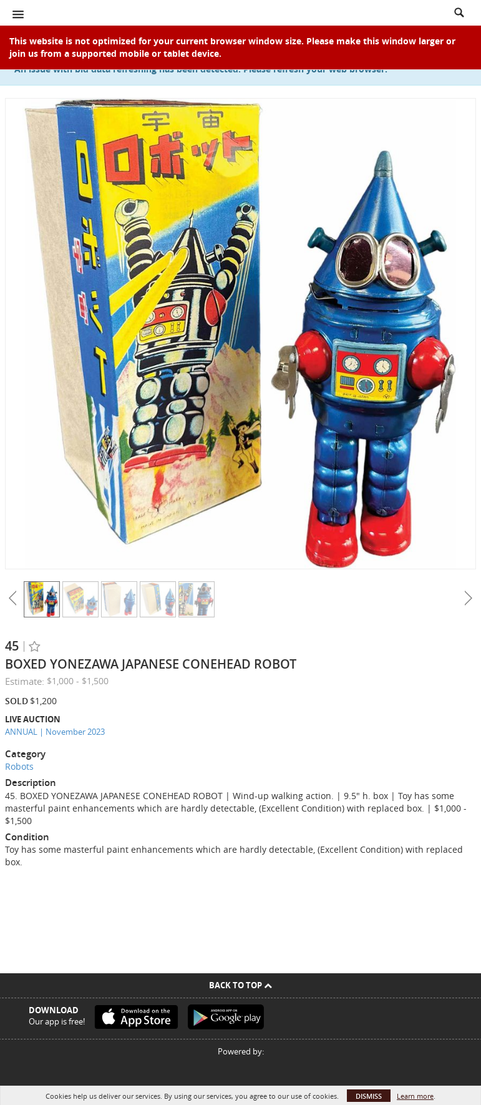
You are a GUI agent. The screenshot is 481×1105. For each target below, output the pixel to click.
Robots (19, 766)
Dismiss (369, 1096)
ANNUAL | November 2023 (55, 731)
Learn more (415, 1096)
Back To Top (240, 985)
